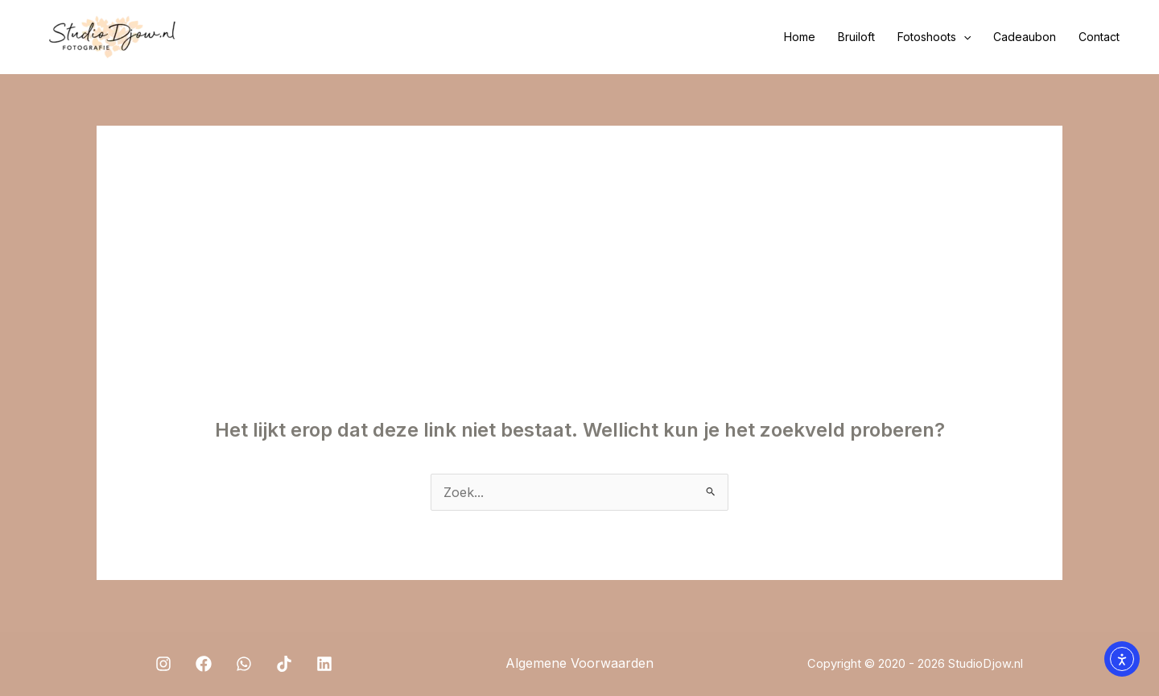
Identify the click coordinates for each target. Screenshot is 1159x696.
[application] (963, 37)
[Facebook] (204, 664)
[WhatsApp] (244, 664)
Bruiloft (856, 37)
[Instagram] (163, 664)
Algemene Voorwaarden (579, 663)
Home (799, 37)
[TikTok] (284, 664)
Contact (1099, 37)
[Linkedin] (324, 664)
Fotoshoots (934, 37)
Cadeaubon (1024, 37)
